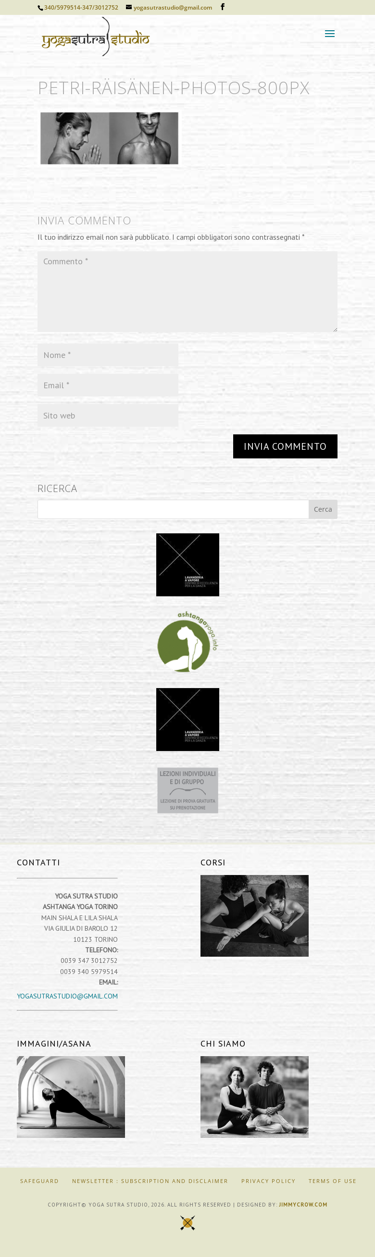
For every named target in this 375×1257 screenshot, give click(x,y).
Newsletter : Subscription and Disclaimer (150, 1180)
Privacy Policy (268, 1180)
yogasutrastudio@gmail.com (67, 996)
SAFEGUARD (39, 1180)
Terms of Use (333, 1180)
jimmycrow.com (303, 1204)
